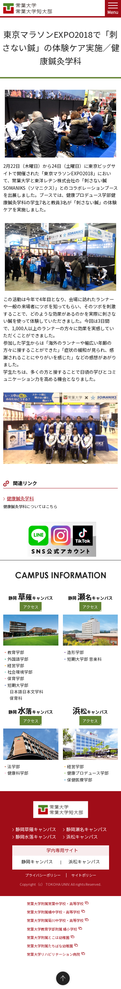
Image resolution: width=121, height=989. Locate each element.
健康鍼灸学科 (20, 498)
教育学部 (15, 652)
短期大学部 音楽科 (84, 659)
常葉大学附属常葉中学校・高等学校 (55, 903)
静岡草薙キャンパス (35, 829)
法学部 (13, 766)
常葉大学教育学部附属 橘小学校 (52, 929)
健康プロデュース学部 (88, 773)
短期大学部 (17, 685)
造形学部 (75, 652)
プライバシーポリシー (43, 875)
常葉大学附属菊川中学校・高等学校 (55, 920)
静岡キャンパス (37, 861)
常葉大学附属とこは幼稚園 (48, 937)
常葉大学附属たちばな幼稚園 (50, 945)
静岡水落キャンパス (35, 836)
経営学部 (15, 665)
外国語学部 (17, 659)
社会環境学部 (20, 672)
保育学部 (15, 678)
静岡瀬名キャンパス (86, 829)
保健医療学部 (79, 780)
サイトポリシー (83, 875)
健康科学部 (17, 773)
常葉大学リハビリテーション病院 (53, 954)
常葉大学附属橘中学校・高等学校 (53, 911)
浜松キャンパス (82, 836)
